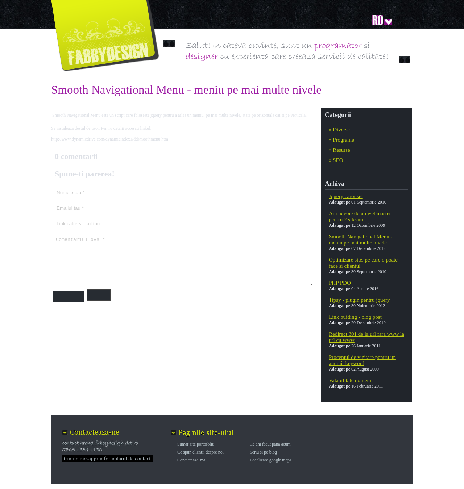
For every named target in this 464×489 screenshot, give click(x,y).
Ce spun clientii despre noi (200, 452)
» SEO (336, 160)
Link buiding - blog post (355, 317)
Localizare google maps (270, 460)
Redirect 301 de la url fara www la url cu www (366, 337)
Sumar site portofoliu (195, 444)
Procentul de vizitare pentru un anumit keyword (362, 360)
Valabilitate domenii (351, 380)
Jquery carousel (346, 196)
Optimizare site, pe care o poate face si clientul (363, 263)
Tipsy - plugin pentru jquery (359, 300)
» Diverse (339, 130)
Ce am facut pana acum (270, 444)
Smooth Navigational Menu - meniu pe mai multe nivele (360, 240)
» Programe (341, 140)
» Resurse (339, 150)
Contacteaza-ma (191, 460)
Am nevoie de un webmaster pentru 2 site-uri (360, 216)
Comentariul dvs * (182, 260)
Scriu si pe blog (263, 452)
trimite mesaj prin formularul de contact (107, 458)
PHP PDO (340, 283)
